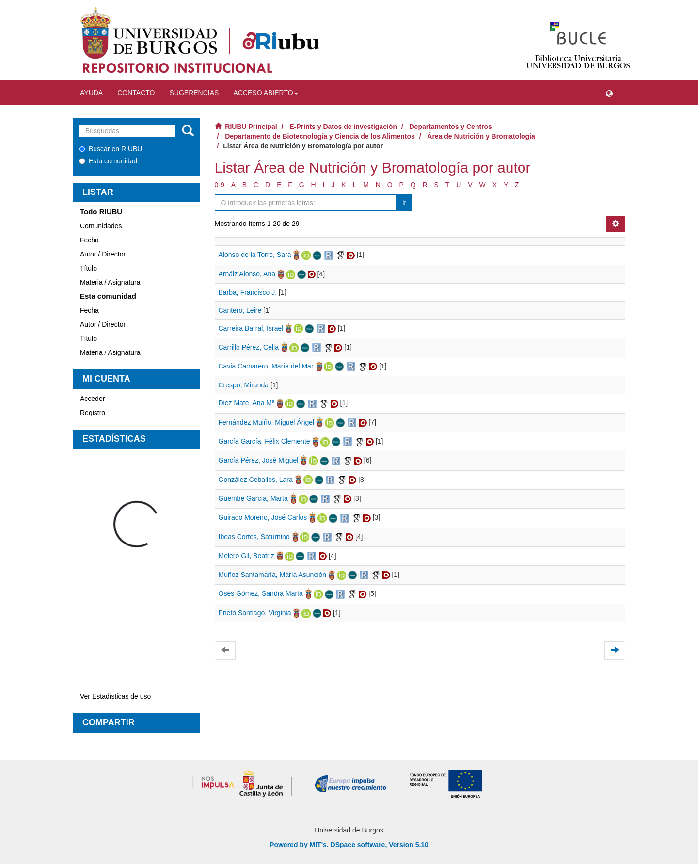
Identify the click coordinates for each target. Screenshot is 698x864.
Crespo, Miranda (244, 385)
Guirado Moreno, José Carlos (263, 517)
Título (88, 268)
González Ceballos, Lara (256, 479)
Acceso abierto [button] (265, 92)
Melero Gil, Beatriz (246, 556)
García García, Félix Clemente (264, 441)
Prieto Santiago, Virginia (255, 613)
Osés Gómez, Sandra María (261, 593)
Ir (404, 203)
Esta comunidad (108, 161)
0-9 (219, 185)
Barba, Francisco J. (248, 292)
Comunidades (101, 226)
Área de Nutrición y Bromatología (481, 136)
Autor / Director (103, 254)
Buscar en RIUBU (110, 149)
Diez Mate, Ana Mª (247, 403)
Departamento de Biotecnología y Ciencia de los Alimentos (320, 136)
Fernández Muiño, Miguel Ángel (267, 422)
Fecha (89, 240)
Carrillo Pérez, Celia (249, 347)
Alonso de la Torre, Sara (255, 254)
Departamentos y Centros (451, 126)
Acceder (92, 398)
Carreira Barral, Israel (251, 328)
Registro (92, 412)
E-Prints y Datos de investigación (343, 126)
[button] (609, 92)
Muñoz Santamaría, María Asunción (273, 574)
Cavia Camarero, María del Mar (266, 366)
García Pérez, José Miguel (259, 460)
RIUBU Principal (251, 126)
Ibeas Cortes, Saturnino (254, 537)
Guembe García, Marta (253, 498)
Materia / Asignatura (110, 282)
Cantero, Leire (240, 310)
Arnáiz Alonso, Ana (247, 274)
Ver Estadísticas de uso (115, 696)
